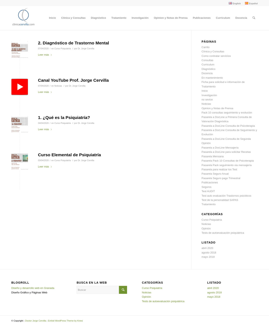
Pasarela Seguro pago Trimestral (221, 178)
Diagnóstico (208, 68)
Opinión (206, 228)
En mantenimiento (212, 77)
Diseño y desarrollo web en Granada (32, 288)
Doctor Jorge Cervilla (35, 320)
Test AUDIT (208, 191)
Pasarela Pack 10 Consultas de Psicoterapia (228, 160)
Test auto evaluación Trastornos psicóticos (226, 195)
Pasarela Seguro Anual (215, 173)
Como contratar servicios (216, 55)
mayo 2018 (208, 256)
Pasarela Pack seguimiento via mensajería (227, 165)
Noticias (58, 86)
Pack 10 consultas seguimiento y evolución (227, 112)
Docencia (207, 73)
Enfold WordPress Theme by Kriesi (65, 320)
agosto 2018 (209, 252)
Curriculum (208, 64)
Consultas (207, 60)
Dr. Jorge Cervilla (86, 48)
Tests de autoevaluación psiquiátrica (223, 232)
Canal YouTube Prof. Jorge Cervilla (73, 80)
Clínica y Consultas (213, 51)
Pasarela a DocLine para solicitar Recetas (226, 151)
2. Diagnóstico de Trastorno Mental (73, 43)
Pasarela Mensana (213, 156)
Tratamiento (209, 204)
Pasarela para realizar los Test (219, 169)
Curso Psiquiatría (62, 48)
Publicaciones (210, 182)
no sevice (207, 99)
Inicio (205, 90)
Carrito (206, 47)
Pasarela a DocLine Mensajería (220, 147)
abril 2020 (207, 248)
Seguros (206, 186)
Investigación (209, 95)
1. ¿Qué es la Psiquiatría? (64, 117)
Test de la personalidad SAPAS (220, 200)
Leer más (45, 54)
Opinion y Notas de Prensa (217, 108)
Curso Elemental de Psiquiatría (69, 154)
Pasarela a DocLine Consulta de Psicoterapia (228, 125)
